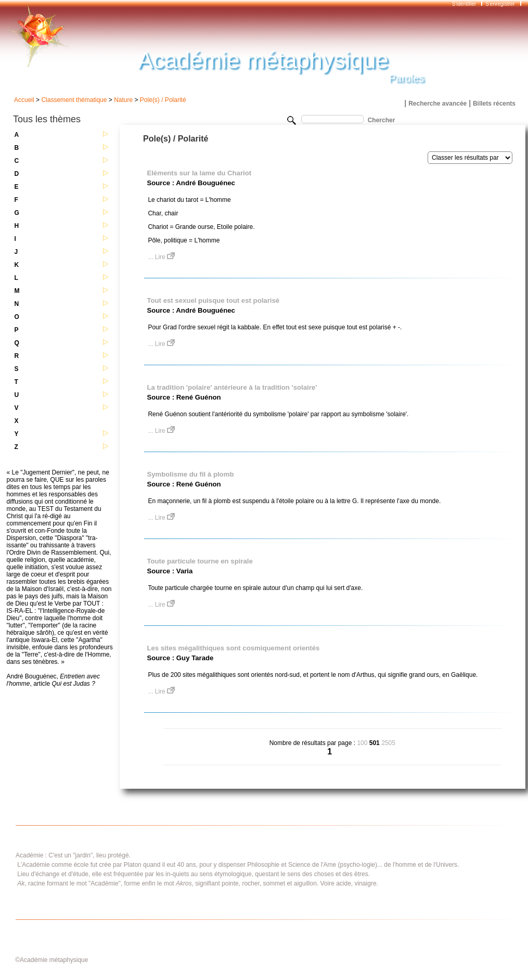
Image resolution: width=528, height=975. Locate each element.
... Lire (161, 257)
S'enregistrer (499, 4)
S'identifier (465, 4)
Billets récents (494, 103)
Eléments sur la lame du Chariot (199, 173)
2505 (388, 743)
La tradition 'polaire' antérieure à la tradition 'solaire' (232, 387)
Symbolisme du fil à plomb (190, 474)
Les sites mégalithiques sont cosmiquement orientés (233, 648)
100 (362, 743)
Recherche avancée (437, 103)
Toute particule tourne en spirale (199, 561)
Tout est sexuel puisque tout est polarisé (213, 300)
